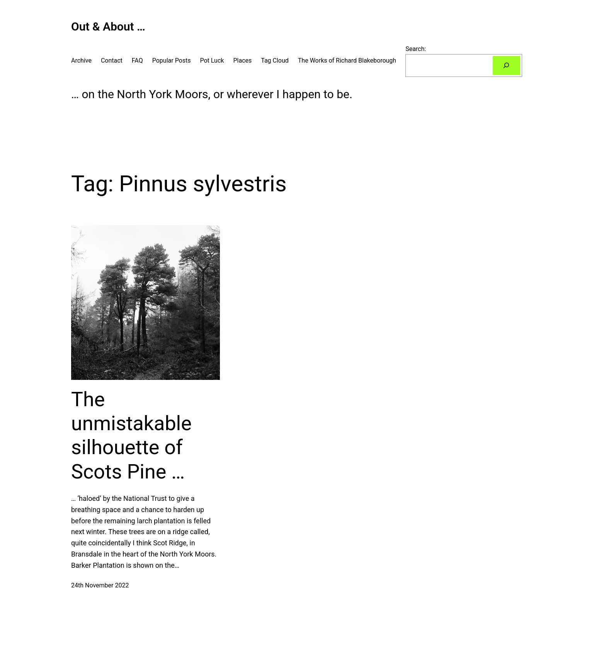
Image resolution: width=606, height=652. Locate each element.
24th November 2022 (100, 585)
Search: (415, 49)
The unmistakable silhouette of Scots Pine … (131, 435)
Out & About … (108, 26)
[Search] (506, 65)
